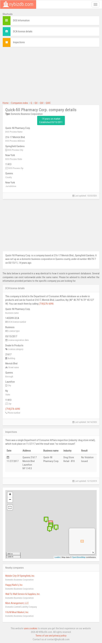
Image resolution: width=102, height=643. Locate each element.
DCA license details (22, 31)
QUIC (48, 103)
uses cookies (30, 628)
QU (36, 103)
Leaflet (57, 557)
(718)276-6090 (46, 303)
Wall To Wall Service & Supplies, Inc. (22, 594)
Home (6, 103)
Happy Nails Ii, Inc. (14, 584)
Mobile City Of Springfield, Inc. (20, 575)
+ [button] (10, 494)
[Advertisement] (51, 74)
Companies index (19, 103)
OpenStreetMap (78, 557)
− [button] (10, 499)
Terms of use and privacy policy (51, 635)
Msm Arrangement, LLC (17, 603)
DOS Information (21, 20)
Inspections (19, 42)
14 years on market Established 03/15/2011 (51, 120)
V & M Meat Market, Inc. (17, 612)
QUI (41, 103)
